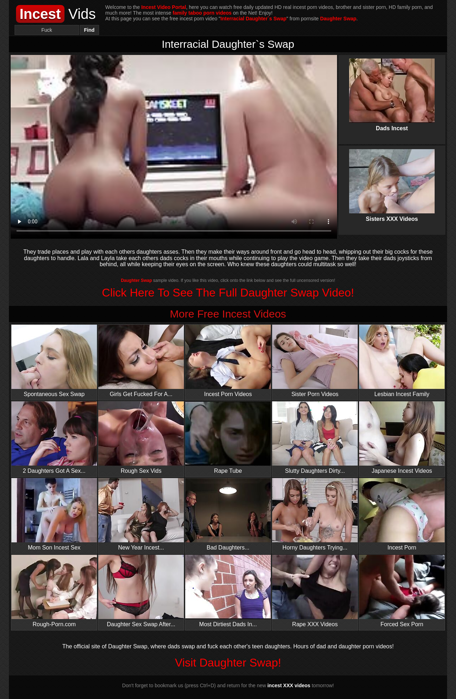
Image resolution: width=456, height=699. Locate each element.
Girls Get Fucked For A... (141, 361)
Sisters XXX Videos (392, 179)
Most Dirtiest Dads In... (228, 591)
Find (89, 30)
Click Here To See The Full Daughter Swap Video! (228, 292)
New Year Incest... (141, 514)
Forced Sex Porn (402, 591)
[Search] (47, 30)
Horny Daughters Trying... (315, 514)
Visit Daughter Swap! (228, 662)
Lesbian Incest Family (402, 361)
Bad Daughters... (228, 514)
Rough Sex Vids (141, 437)
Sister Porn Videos (315, 361)
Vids (56, 14)
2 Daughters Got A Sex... (54, 437)
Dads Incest (392, 89)
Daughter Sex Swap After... (141, 591)
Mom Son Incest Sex (54, 514)
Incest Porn (402, 514)
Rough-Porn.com (54, 591)
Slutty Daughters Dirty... (315, 437)
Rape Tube (228, 437)
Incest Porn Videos (228, 361)
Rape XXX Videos (315, 591)
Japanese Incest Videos (402, 437)
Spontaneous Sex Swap (54, 361)
